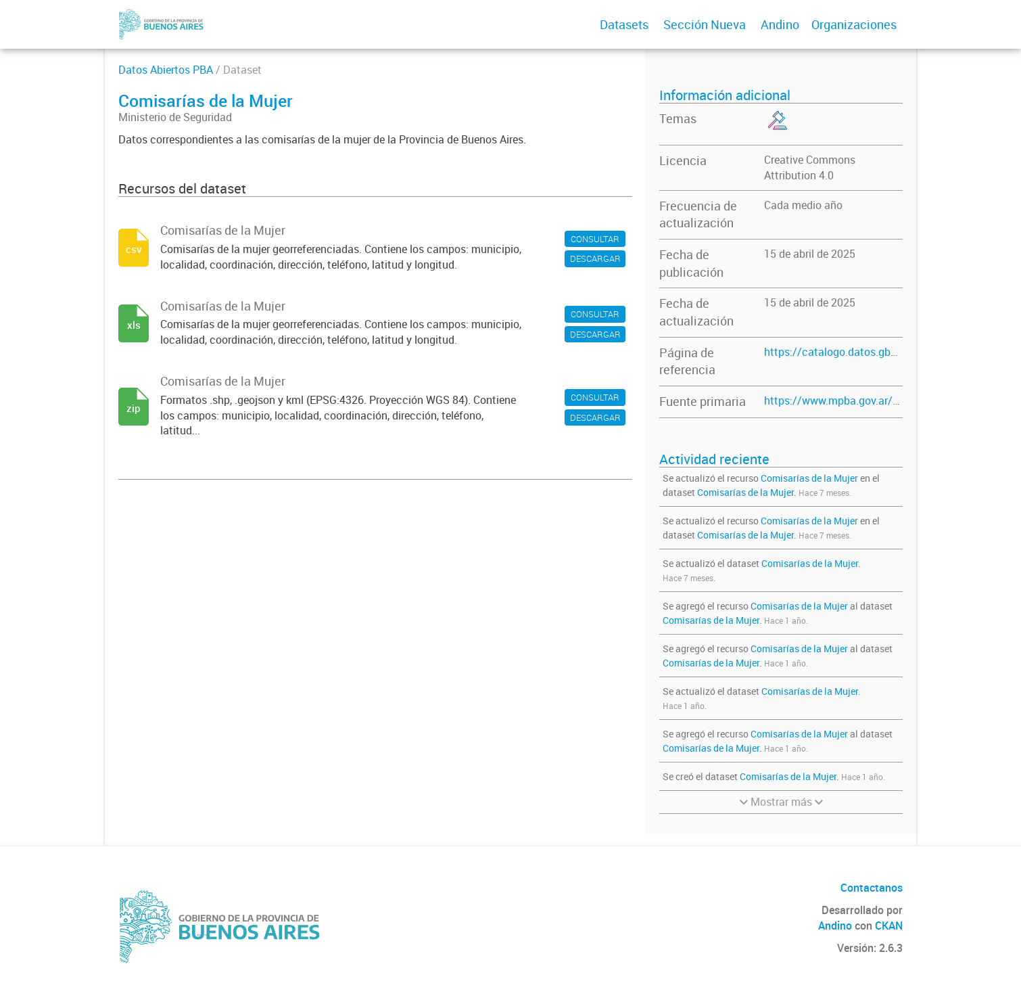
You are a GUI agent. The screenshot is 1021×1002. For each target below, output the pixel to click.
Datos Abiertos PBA (165, 69)
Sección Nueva (704, 24)
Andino (780, 24)
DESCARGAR (595, 258)
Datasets (624, 24)
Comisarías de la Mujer (809, 478)
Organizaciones (854, 24)
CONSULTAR (595, 239)
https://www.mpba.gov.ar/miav (840, 400)
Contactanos (871, 887)
